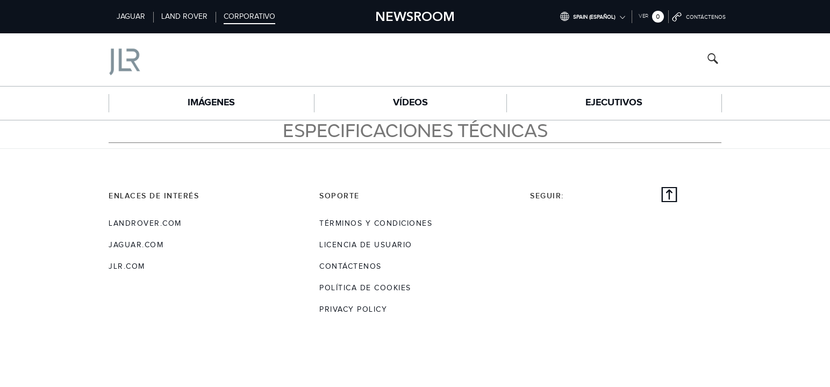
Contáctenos (350, 266)
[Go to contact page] (699, 16)
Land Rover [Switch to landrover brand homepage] (184, 16)
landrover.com (145, 223)
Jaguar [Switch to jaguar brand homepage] (131, 16)
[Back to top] (669, 196)
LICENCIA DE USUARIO (365, 245)
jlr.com (127, 266)
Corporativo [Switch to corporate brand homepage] (249, 16)
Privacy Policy (353, 309)
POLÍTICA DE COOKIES (365, 288)
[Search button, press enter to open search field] (712, 60)
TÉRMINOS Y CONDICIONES (375, 223)
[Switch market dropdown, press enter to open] (592, 16)
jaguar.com (136, 245)
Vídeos (410, 103)
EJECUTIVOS (613, 103)
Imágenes (211, 103)
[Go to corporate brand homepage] (170, 59)
